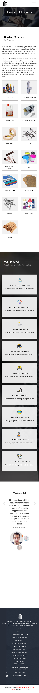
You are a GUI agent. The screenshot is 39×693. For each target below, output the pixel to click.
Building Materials (19, 649)
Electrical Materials (19, 658)
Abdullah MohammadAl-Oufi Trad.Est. (19, 621)
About (19, 631)
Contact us (19, 661)
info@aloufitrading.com (19, 676)
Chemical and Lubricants (19, 637)
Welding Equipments (19, 652)
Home (19, 628)
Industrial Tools (19, 640)
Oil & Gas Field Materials (19, 634)
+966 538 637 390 (19, 672)
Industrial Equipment (19, 643)
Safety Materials (19, 646)
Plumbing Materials (19, 655)
